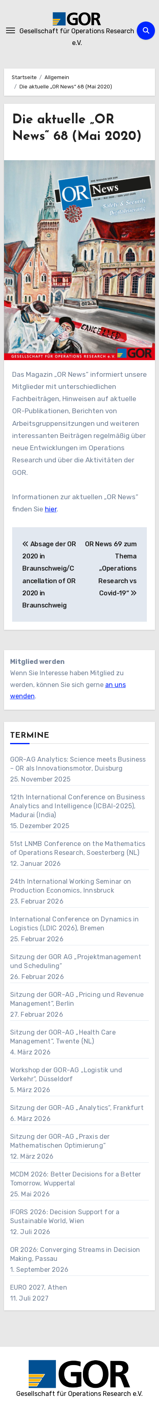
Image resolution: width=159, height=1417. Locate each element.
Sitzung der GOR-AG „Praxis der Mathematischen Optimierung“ (60, 1141)
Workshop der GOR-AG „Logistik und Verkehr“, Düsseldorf (66, 1074)
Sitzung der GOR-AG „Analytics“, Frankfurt (77, 1108)
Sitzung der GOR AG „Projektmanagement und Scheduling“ (75, 961)
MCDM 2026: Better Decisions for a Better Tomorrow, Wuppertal (75, 1178)
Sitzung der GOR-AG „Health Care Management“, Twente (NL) (63, 1036)
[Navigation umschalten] (10, 30)
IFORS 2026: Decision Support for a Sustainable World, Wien (65, 1216)
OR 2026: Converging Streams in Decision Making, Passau (75, 1254)
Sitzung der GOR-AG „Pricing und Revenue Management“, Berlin (77, 999)
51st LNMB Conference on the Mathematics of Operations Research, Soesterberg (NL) (78, 848)
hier (51, 509)
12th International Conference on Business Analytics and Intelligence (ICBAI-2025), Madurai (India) (77, 806)
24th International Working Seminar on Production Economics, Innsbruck (70, 886)
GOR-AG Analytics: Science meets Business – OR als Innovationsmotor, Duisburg (78, 764)
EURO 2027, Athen (38, 1287)
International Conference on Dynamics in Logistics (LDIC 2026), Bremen (74, 923)
